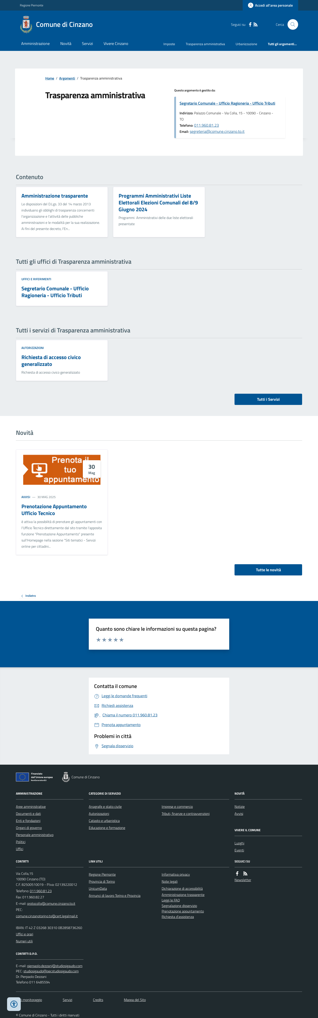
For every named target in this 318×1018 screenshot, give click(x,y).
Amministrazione (35, 43)
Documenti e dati (28, 813)
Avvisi (25, 497)
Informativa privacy (176, 874)
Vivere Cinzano (116, 43)
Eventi (239, 850)
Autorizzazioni (32, 347)
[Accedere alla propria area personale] (270, 5)
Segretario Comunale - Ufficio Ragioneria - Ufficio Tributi (227, 103)
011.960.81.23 (206, 125)
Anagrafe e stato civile (105, 806)
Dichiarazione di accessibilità (182, 888)
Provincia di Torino (102, 881)
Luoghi (239, 843)
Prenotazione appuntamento (183, 911)
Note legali (170, 881)
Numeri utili (24, 941)
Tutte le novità (268, 570)
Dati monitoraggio (29, 999)
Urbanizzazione (246, 43)
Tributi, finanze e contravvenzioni (186, 813)
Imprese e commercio (177, 806)
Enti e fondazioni (28, 820)
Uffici (19, 848)
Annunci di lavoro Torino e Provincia (114, 895)
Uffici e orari (24, 934)
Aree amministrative (31, 806)
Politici (20, 841)
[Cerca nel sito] (291, 24)
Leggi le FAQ (171, 900)
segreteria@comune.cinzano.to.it (217, 131)
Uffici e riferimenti (36, 279)
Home (49, 78)
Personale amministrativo (34, 834)
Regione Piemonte (31, 5)
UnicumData (98, 888)
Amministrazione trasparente (183, 894)
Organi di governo (29, 827)
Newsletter (243, 880)
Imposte (169, 43)
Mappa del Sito (135, 999)
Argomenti (67, 78)
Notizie (240, 806)
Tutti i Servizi (268, 399)
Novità (65, 43)
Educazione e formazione (107, 827)
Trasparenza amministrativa (205, 43)
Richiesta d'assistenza (178, 916)
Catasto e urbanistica (104, 820)
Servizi (87, 43)
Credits (98, 999)
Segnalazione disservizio (179, 905)
